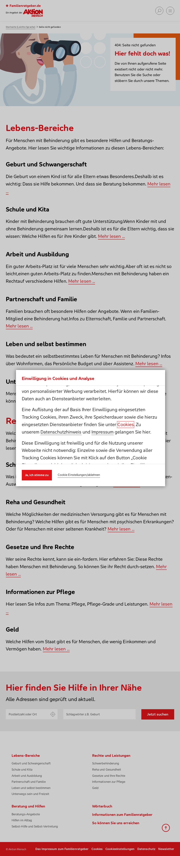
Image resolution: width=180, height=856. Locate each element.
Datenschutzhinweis (60, 432)
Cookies (125, 424)
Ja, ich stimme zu (37, 475)
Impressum (102, 432)
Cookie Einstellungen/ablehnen (79, 475)
